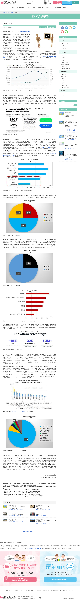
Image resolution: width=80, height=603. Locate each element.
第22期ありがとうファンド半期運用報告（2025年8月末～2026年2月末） (71, 115)
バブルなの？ (11, 520)
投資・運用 (63, 52)
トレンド (63, 59)
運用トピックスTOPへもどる (29, 531)
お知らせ (63, 45)
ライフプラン (64, 85)
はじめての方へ (20, 7)
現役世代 (63, 78)
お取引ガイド (49, 7)
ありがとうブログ (10, 12)
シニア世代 (64, 80)
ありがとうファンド (31, 7)
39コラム (63, 91)
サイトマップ (71, 591)
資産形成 (63, 82)
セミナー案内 (58, 7)
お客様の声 (64, 48)
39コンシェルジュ (65, 87)
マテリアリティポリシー (30, 591)
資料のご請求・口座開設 (20, 580)
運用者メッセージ (52, 27)
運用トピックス (43, 27)
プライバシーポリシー (18, 591)
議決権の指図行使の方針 (56, 591)
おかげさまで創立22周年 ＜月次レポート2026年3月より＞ (71, 137)
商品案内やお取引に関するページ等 (34, 548)
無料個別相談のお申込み (60, 580)
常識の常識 (38, 514)
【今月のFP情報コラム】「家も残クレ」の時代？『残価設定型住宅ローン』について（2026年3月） (71, 124)
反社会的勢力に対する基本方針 (43, 591)
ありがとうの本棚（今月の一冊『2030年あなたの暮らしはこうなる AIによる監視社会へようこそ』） (71, 155)
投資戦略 (63, 57)
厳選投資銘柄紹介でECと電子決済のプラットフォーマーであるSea (16, 32)
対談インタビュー (65, 64)
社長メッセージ (65, 43)
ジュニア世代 (64, 76)
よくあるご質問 (28, 2)
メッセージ (63, 40)
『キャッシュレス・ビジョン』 (18, 411)
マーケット (64, 55)
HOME (13, 7)
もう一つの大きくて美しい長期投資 (16, 514)
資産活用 (63, 83)
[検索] (36, 2)
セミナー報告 (64, 47)
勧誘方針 (65, 591)
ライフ (63, 95)
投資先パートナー (65, 66)
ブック (63, 94)
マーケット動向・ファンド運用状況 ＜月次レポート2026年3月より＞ (71, 146)
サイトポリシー (9, 591)
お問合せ (29, 3)
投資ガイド (65, 7)
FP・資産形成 (64, 71)
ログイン (76, 2)
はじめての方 (64, 74)
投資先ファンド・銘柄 (66, 68)
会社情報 (20, 2)
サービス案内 (41, 7)
